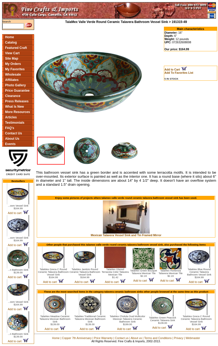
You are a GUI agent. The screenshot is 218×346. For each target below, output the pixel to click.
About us (136, 338)
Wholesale (13, 74)
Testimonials (14, 123)
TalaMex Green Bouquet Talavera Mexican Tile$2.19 (143, 273)
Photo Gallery (15, 85)
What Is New (14, 106)
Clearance (12, 96)
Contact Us (13, 133)
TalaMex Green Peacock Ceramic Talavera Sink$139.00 (162, 320)
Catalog (11, 42)
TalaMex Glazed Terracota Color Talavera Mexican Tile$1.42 (115, 273)
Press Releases (17, 101)
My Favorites (15, 69)
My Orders (13, 64)
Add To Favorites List (178, 72)
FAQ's (9, 128)
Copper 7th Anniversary (76, 338)
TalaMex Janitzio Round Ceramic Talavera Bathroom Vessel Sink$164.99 (85, 273)
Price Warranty (103, 338)
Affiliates (12, 80)
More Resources (17, 112)
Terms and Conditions (158, 338)
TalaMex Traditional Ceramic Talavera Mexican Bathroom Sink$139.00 (90, 320)
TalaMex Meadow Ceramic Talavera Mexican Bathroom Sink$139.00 (54, 320)
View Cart (12, 53)
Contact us (121, 338)
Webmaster (192, 338)
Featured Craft (16, 48)
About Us (12, 139)
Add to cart (18, 213)
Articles (11, 117)
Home (9, 37)
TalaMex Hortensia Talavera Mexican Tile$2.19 (171, 273)
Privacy (178, 338)
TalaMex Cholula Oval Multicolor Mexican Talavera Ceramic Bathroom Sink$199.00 (127, 320)
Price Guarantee (17, 90)
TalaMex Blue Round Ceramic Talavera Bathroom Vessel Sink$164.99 (199, 273)
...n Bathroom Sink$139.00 (18, 271)
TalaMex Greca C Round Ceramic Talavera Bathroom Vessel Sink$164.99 (53, 273)
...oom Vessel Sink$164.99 (18, 207)
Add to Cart (175, 69)
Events (10, 144)
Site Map (11, 58)
